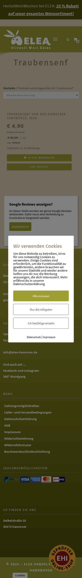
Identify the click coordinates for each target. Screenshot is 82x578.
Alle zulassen (41, 296)
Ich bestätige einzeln (41, 323)
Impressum (49, 337)
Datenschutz (34, 337)
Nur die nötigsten (41, 309)
